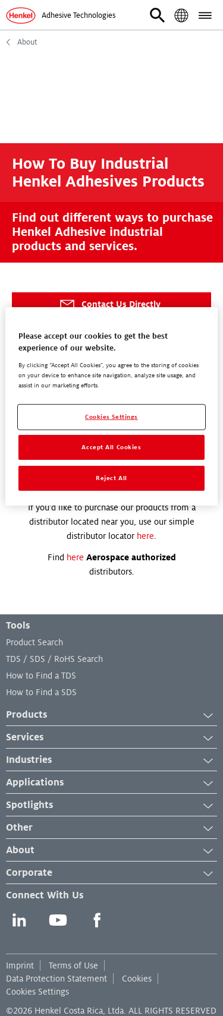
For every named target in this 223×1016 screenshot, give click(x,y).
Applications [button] (111, 783)
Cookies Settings (37, 991)
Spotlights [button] (111, 806)
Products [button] (111, 715)
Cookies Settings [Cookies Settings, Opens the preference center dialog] (111, 417)
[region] (111, 406)
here (145, 536)
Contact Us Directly (109, 305)
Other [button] (111, 828)
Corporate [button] (111, 873)
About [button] (111, 851)
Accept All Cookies (111, 447)
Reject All (111, 478)
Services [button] (111, 738)
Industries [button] (111, 760)
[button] (157, 15)
